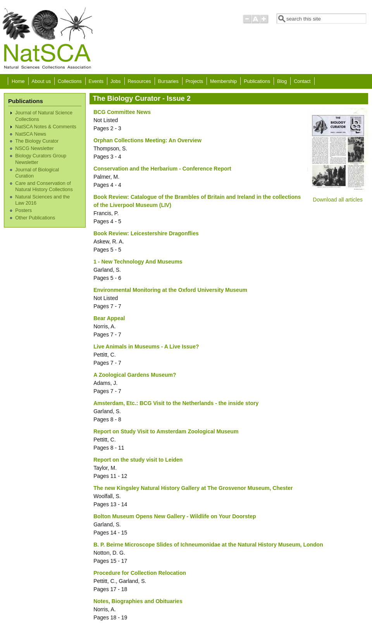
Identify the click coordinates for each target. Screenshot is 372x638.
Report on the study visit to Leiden (138, 460)
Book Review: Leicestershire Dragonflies (146, 233)
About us (41, 81)
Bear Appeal (109, 318)
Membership (223, 81)
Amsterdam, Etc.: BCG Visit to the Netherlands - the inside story (175, 403)
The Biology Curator (37, 141)
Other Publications (35, 218)
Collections (70, 81)
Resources (139, 81)
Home (18, 81)
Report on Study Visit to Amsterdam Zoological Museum (165, 431)
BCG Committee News (122, 112)
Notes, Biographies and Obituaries (138, 601)
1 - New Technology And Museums (137, 262)
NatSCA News (30, 134)
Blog (282, 81)
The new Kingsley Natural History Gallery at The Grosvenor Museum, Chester (193, 488)
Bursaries (168, 81)
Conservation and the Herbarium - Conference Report (162, 169)
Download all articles (337, 200)
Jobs (115, 81)
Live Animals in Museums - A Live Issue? (146, 346)
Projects (194, 81)
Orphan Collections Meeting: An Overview (147, 140)
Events (96, 81)
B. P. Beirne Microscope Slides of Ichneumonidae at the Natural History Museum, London (208, 544)
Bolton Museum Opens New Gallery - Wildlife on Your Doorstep (174, 516)
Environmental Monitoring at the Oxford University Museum (170, 290)
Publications (257, 81)
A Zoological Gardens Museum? (134, 375)
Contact (302, 81)
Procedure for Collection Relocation (139, 573)
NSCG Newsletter (34, 148)
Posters (23, 210)
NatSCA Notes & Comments (45, 126)
